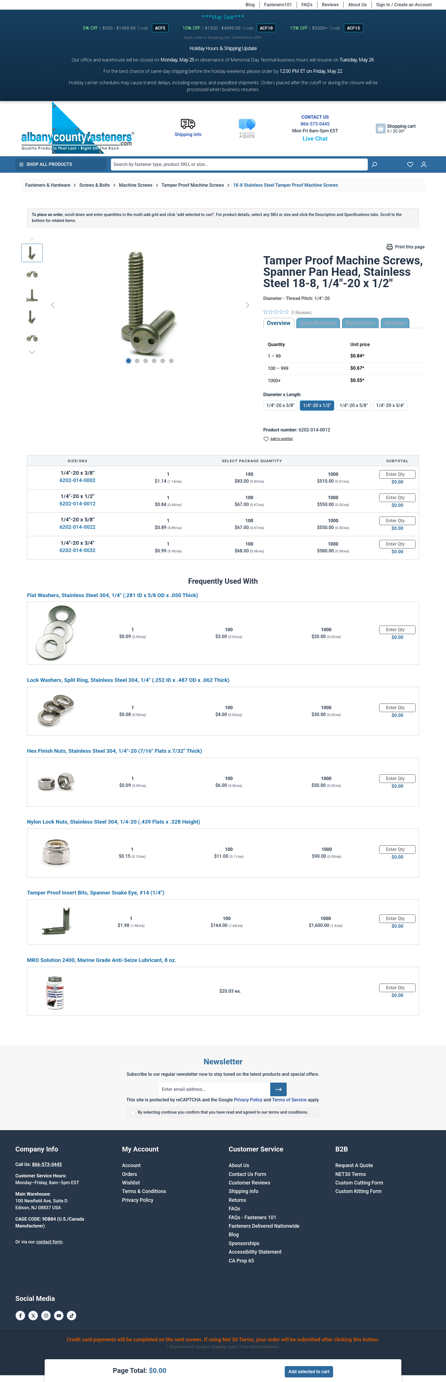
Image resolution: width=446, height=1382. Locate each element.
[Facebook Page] (20, 1316)
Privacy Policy (248, 1100)
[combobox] (239, 164)
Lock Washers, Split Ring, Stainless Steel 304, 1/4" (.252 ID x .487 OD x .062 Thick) (128, 680)
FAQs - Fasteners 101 (252, 1217)
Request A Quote (354, 1165)
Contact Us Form (247, 1174)
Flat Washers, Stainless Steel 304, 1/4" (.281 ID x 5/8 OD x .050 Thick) (112, 595)
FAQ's (307, 4)
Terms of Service (289, 1100)
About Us (357, 4)
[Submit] (278, 1089)
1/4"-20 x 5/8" (354, 405)
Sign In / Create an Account (404, 4)
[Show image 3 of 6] (145, 361)
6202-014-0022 (77, 527)
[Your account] (424, 164)
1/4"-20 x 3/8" (281, 405)
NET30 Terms (350, 1174)
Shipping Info (243, 1191)
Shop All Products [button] (45, 164)
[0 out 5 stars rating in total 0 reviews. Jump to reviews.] (287, 312)
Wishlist (131, 1183)
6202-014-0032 (77, 550)
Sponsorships (244, 1243)
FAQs (234, 1209)
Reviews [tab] (395, 323)
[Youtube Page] (59, 1316)
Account (131, 1165)
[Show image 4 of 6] (154, 361)
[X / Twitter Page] (33, 1316)
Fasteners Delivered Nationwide (264, 1226)
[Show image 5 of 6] (162, 361)
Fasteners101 (278, 4)
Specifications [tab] (318, 323)
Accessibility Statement (255, 1252)
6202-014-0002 (77, 480)
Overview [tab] (279, 323)
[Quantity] (397, 474)
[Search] (374, 164)
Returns (237, 1200)
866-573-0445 (315, 124)
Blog (250, 4)
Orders (129, 1174)
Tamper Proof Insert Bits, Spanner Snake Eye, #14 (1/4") (95, 892)
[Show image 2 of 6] (137, 361)
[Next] (247, 304)
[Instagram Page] (46, 1316)
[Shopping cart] (395, 128)
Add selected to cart (308, 1371)
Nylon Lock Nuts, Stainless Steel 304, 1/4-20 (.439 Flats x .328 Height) (113, 821)
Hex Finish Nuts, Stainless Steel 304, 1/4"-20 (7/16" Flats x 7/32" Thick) (114, 751)
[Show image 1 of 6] (128, 361)
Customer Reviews (249, 1183)
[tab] (360, 323)
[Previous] (52, 304)
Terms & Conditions (144, 1191)
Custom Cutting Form (359, 1183)
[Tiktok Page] (72, 1316)
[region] (137, 305)
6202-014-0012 (77, 504)
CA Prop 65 (241, 1261)
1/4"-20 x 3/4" (390, 405)
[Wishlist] (410, 164)
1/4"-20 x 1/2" (317, 405)
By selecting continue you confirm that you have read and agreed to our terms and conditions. (223, 1112)
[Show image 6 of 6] (171, 361)
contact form (49, 1242)
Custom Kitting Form (358, 1191)
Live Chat (315, 138)
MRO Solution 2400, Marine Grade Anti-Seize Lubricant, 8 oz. (101, 960)
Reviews (330, 4)
